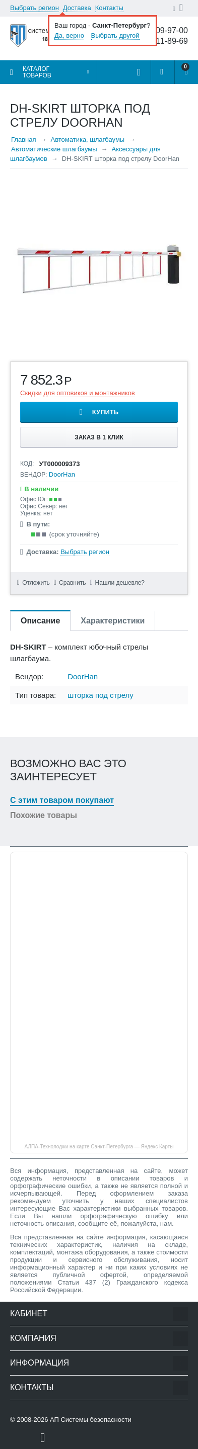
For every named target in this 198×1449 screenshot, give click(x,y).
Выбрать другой (115, 35)
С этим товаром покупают (62, 800)
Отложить (36, 582)
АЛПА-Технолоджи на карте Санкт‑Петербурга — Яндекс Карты (99, 1146)
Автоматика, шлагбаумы (87, 139)
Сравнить (72, 582)
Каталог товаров (37, 72)
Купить (105, 412)
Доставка (77, 8)
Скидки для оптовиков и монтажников (77, 393)
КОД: (27, 463)
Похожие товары (43, 815)
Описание (40, 620)
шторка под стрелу (101, 695)
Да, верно (69, 35)
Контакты (109, 8)
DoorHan (62, 474)
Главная (23, 139)
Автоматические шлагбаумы (54, 149)
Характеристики (113, 620)
